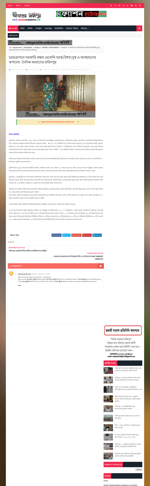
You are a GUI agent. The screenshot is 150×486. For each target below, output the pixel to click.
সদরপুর (107, 397)
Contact (27, 6)
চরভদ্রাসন (64, 48)
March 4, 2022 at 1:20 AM (40, 272)
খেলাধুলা (38, 28)
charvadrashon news (112, 348)
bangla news (17, 48)
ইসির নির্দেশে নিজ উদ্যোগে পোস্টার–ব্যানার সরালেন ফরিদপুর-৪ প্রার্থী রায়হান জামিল (128, 115)
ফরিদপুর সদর (119, 389)
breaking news (110, 344)
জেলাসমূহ (48, 28)
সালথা (116, 397)
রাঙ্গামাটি (117, 393)
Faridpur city (109, 357)
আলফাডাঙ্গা (108, 377)
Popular (123, 228)
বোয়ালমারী (132, 389)
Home (10, 6)
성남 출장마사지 (36, 279)
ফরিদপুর (84, 28)
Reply (19, 285)
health (116, 365)
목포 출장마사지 (69, 279)
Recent (110, 228)
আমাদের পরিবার (72, 28)
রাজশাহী (128, 393)
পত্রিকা (22, 28)
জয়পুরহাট (119, 381)
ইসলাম (129, 377)
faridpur (37, 48)
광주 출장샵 (85, 277)
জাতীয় (29, 28)
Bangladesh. (28, 48)
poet (127, 369)
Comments (135, 228)
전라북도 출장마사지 (55, 277)
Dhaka (107, 352)
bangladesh (126, 336)
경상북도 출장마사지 (34, 277)
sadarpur (108, 373)
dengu (130, 348)
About (18, 6)
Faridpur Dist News (112, 361)
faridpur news (131, 361)
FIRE (106, 365)
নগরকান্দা (119, 385)
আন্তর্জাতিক (58, 28)
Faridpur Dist (126, 357)
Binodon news (126, 340)
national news (131, 365)
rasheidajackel (24, 272)
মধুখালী (107, 393)
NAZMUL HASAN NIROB (50, 48)
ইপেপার (119, 377)
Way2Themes (28, 482)
